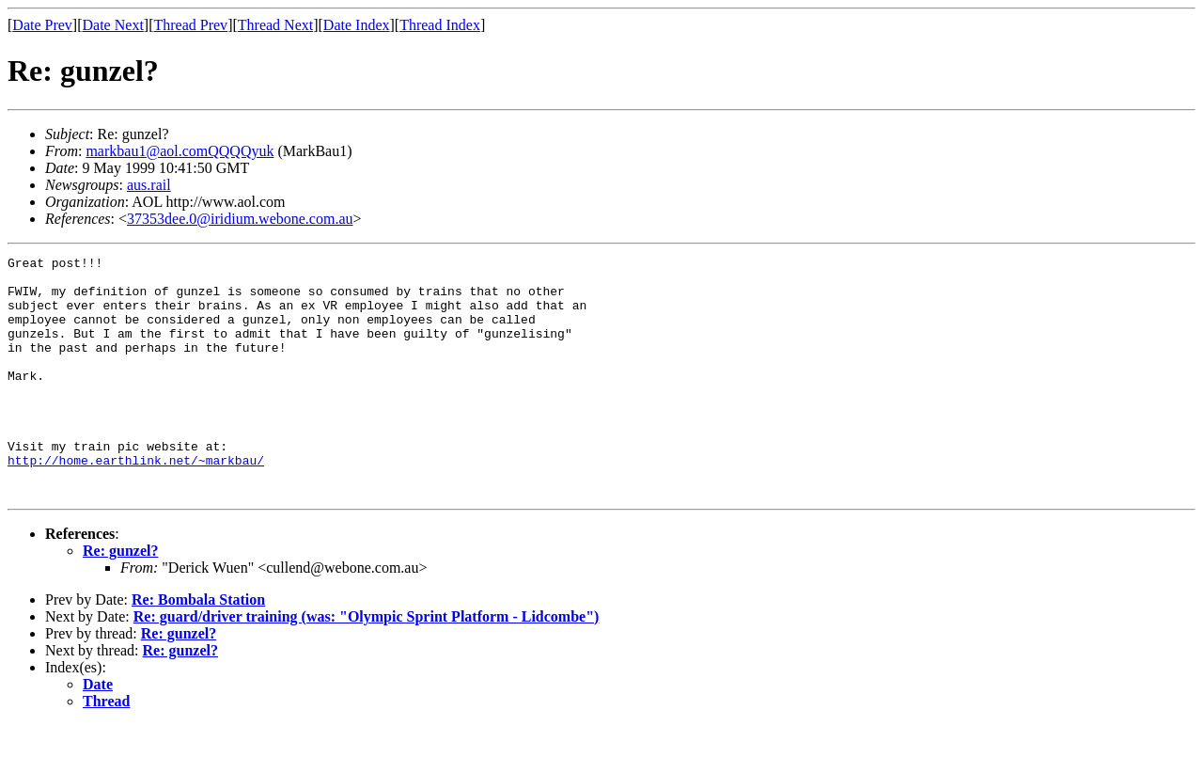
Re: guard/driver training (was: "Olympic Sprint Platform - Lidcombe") (366, 664)
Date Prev (42, 25)
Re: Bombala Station (198, 647)
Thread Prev (190, 25)
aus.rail (149, 185)
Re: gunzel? (120, 599)
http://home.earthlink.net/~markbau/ (136, 502)
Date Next (113, 25)
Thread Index (439, 25)
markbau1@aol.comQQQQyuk (179, 151)
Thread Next (275, 25)
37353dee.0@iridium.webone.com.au (239, 219)
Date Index (356, 25)
